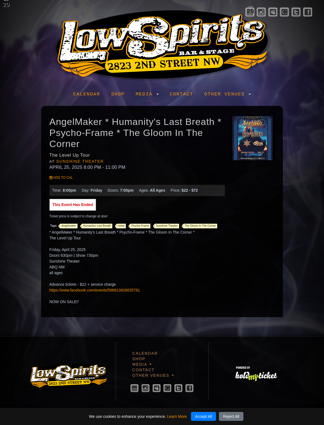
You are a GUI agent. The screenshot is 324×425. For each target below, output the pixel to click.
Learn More (177, 416)
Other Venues (227, 94)
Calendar (86, 94)
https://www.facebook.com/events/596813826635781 (94, 290)
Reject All (231, 416)
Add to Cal (61, 178)
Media (147, 94)
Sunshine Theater (80, 161)
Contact (181, 94)
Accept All (203, 416)
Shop (118, 94)
